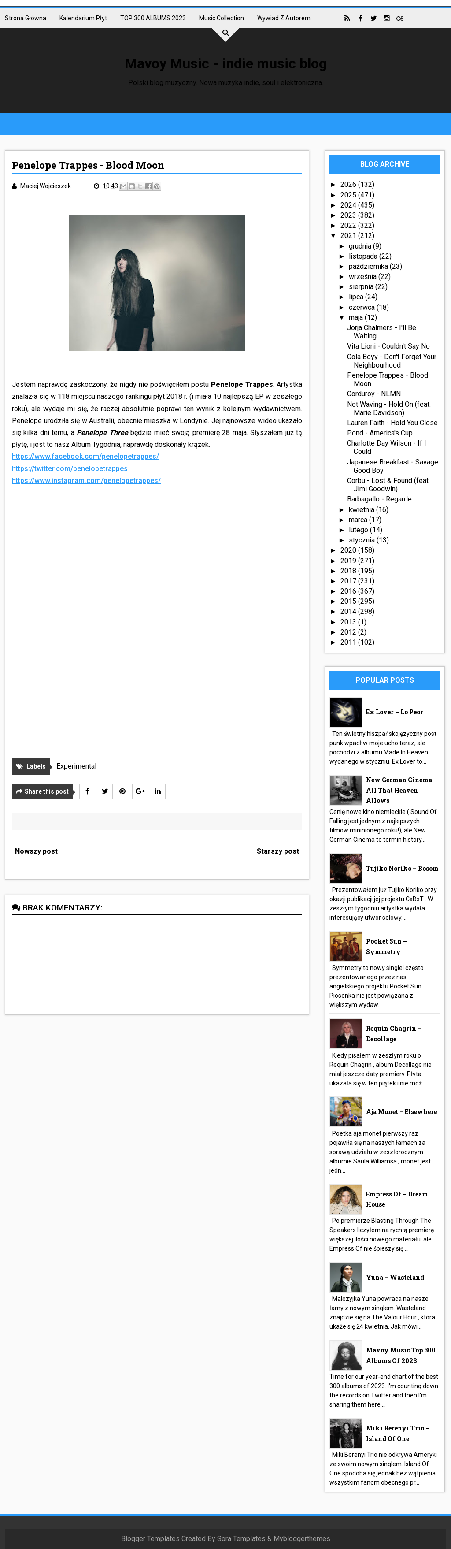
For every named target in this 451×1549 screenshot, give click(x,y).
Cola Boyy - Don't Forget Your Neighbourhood (391, 361)
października (369, 266)
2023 (349, 215)
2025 (349, 195)
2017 (349, 581)
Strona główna (25, 18)
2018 (349, 571)
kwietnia (362, 509)
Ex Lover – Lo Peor (394, 712)
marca (359, 520)
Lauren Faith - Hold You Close (392, 423)
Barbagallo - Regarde (379, 499)
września (363, 276)
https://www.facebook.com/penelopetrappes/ (85, 456)
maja (357, 317)
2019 (349, 561)
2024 (349, 205)
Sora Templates (241, 1538)
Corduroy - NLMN (374, 394)
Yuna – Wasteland (395, 1277)
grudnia (361, 246)
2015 (349, 601)
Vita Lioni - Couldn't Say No (388, 346)
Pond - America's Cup (380, 433)
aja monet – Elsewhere (401, 1111)
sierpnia (362, 286)
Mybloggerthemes (302, 1538)
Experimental (76, 766)
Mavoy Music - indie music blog (226, 63)
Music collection (221, 18)
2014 (349, 611)
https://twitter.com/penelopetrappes (70, 468)
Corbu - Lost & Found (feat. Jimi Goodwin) (388, 484)
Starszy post (278, 851)
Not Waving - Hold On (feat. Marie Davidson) (389, 408)
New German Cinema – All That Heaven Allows (401, 790)
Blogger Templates (150, 1538)
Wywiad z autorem (284, 18)
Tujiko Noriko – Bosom (402, 868)
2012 (349, 632)
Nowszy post (36, 851)
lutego (359, 530)
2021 (349, 235)
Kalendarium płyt (83, 18)
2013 (349, 622)
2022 (349, 225)
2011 (349, 642)
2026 (349, 184)
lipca (357, 297)
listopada (364, 256)
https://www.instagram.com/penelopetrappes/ (86, 480)
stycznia (363, 540)
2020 (349, 550)
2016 (349, 591)
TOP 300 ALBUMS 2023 (153, 18)
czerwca (363, 307)
